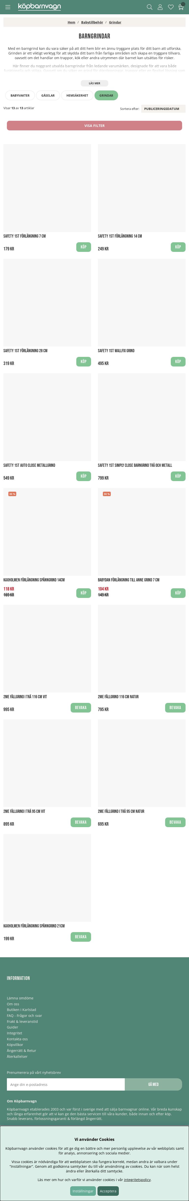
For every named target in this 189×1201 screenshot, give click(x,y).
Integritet (14, 1033)
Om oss (13, 1004)
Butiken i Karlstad (21, 1009)
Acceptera (108, 1191)
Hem (71, 22)
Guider (12, 1027)
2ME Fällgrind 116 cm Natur (118, 696)
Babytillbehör (92, 22)
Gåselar (48, 95)
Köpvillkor (15, 1044)
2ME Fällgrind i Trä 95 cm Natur (121, 811)
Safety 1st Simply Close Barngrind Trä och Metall (135, 465)
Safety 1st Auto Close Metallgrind (29, 465)
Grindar (115, 22)
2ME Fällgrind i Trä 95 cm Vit (24, 811)
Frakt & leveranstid (22, 1021)
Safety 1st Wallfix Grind (116, 350)
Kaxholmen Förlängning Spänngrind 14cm (34, 580)
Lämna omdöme (20, 998)
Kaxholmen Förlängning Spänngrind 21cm (34, 926)
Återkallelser (17, 1056)
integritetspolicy (137, 1179)
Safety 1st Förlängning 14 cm (120, 236)
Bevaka (81, 707)
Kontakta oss (17, 1039)
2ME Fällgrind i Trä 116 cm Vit (25, 696)
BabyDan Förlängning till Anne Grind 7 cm (128, 580)
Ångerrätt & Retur (21, 1050)
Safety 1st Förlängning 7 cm (24, 236)
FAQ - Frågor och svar (24, 1015)
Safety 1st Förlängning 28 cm (25, 350)
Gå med (153, 1084)
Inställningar (83, 1191)
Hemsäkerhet (77, 95)
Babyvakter (20, 95)
